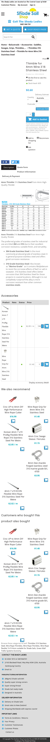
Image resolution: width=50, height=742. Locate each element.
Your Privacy (9, 721)
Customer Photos (8, 5)
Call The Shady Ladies (25, 22)
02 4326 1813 (10, 659)
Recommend (44, 138)
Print (44, 59)
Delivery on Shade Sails (14, 702)
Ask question (31, 148)
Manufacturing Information (14, 675)
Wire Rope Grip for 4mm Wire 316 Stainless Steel (5, 367)
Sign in (32, 5)
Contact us (10, 732)
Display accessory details (39, 382)
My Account (22, 5)
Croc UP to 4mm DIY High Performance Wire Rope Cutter (13, 409)
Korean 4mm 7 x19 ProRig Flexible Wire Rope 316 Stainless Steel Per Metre (13, 436)
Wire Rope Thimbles (14, 646)
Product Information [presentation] (26, 172)
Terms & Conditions (12, 718)
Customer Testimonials (14, 725)
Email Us (8, 669)
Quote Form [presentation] (22, 167)
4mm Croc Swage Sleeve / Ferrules (37, 437)
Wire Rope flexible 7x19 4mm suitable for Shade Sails (25, 647)
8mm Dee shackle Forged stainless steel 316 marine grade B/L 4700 (37, 467)
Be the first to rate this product (36, 79)
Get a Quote (12, 29)
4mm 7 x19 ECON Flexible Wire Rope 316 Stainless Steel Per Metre (13, 495)
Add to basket (37, 119)
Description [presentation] (9, 167)
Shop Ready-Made (35, 29)
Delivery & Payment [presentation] (11, 176)
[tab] (8, 167)
